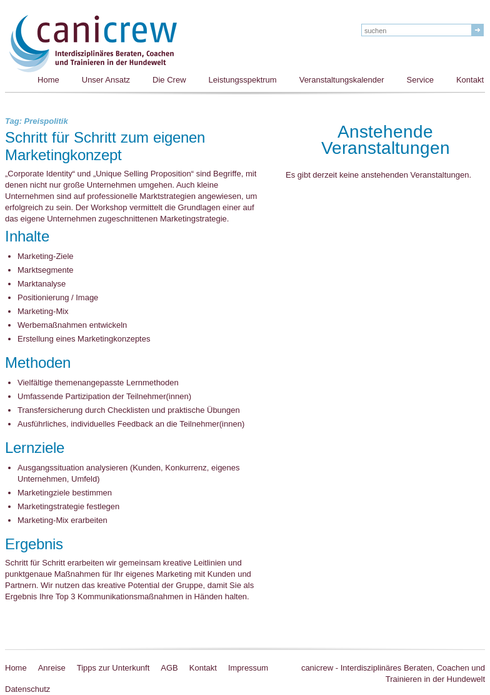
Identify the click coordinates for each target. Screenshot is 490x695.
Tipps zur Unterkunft (113, 667)
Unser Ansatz (106, 79)
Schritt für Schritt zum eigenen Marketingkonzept (105, 147)
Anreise (52, 667)
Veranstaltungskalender (341, 79)
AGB (169, 667)
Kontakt (203, 667)
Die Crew (169, 79)
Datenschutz (27, 689)
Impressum (248, 667)
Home (48, 79)
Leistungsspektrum (243, 79)
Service (420, 79)
